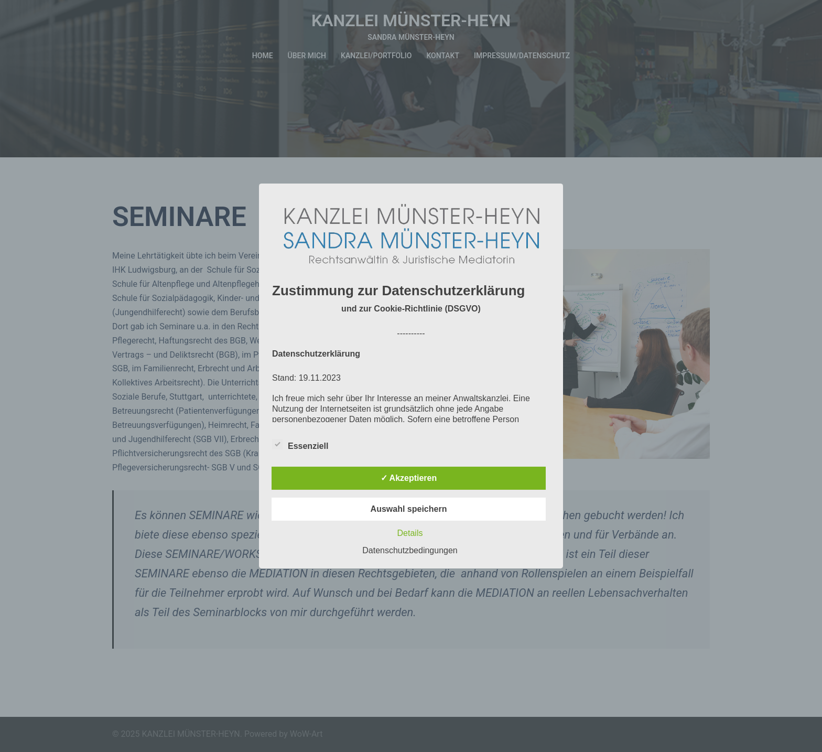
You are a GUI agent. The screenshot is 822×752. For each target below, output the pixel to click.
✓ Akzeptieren (409, 478)
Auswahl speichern (409, 508)
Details (410, 533)
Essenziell (300, 444)
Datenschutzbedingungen (409, 550)
